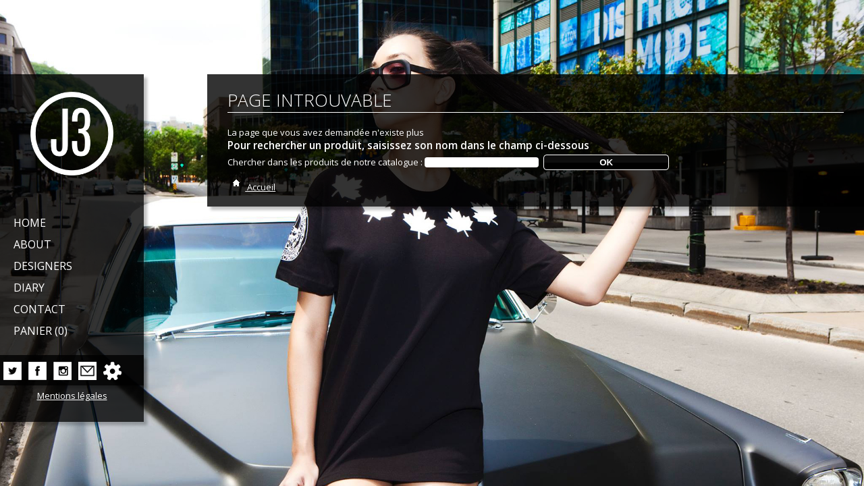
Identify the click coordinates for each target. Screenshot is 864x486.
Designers (43, 266)
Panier (41, 330)
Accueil (251, 187)
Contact (39, 309)
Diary (29, 287)
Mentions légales (72, 395)
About (32, 244)
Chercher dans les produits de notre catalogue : (325, 162)
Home (30, 222)
